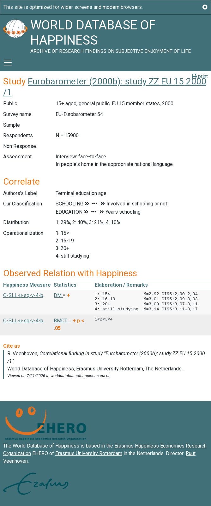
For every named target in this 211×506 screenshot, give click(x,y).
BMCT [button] (61, 321)
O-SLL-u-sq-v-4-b (23, 295)
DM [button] (58, 295)
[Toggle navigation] (8, 63)
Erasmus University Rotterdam (88, 453)
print (200, 76)
